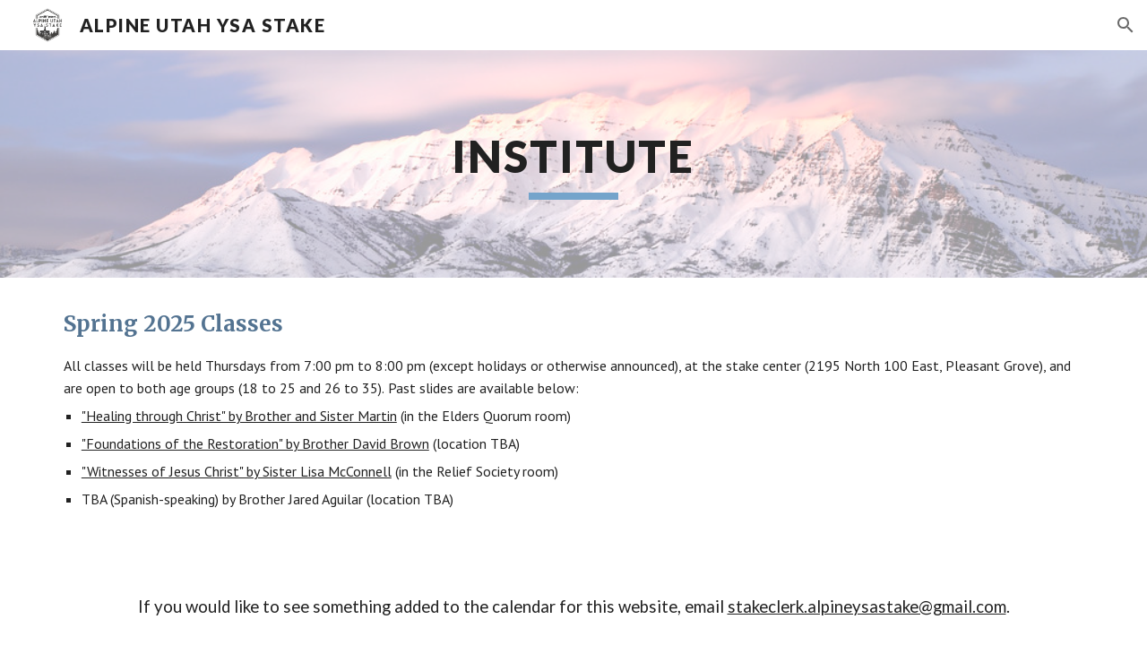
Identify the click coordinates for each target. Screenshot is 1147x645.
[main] (573, 164)
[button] (1125, 25)
